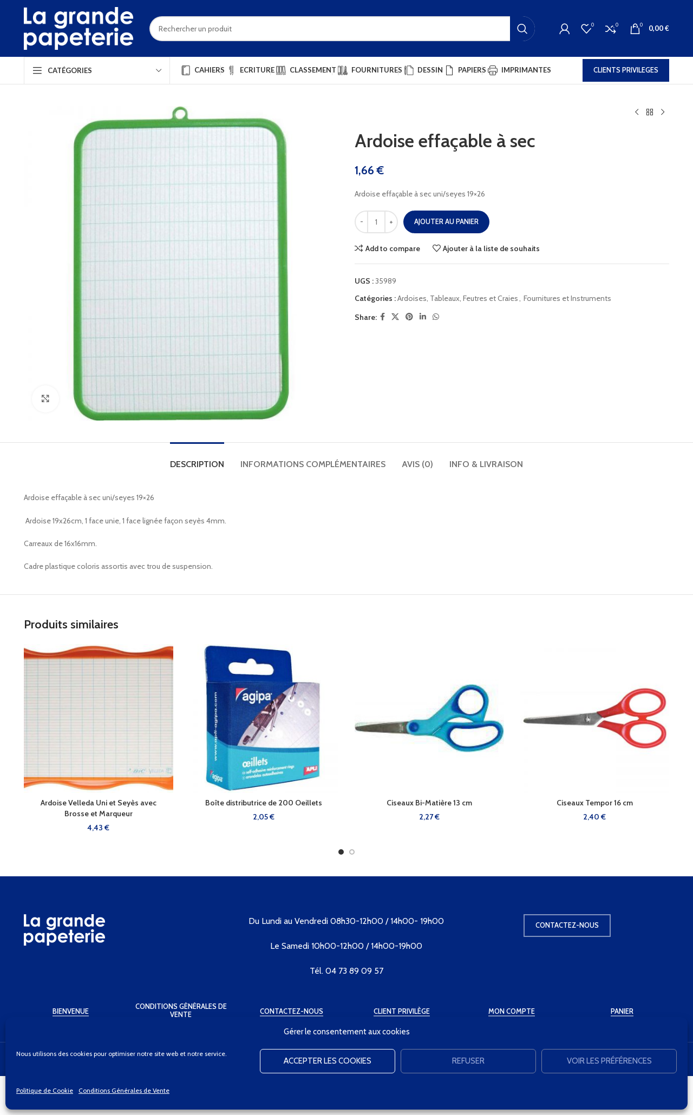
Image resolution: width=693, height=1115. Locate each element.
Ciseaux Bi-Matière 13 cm (429, 803)
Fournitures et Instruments (567, 298)
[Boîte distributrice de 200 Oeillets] (264, 718)
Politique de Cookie (44, 1090)
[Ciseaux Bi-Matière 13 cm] (429, 718)
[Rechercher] (342, 28)
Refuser (468, 1061)
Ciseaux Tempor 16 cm (595, 803)
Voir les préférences (609, 1061)
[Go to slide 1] (341, 852)
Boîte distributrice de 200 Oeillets (263, 803)
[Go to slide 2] (352, 852)
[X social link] (395, 317)
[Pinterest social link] (409, 317)
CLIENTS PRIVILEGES (625, 69)
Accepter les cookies (327, 1061)
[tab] (197, 458)
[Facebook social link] (382, 317)
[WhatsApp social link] (435, 317)
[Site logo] (78, 27)
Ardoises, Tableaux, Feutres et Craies (457, 298)
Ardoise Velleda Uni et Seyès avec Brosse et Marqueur (98, 808)
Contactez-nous (567, 925)
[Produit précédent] (636, 112)
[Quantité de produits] (376, 222)
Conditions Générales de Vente (124, 1090)
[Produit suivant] (662, 112)
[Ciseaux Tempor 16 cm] (595, 718)
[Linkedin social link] (422, 317)
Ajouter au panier (446, 221)
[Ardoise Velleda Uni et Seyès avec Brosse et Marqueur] (98, 718)
